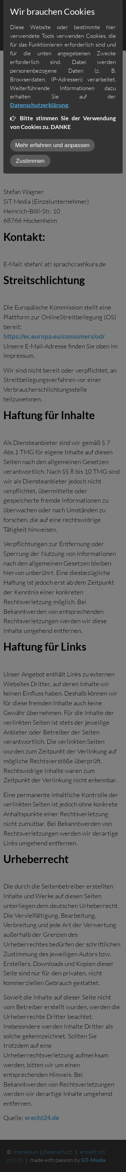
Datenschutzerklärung (39, 105)
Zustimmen (30, 160)
